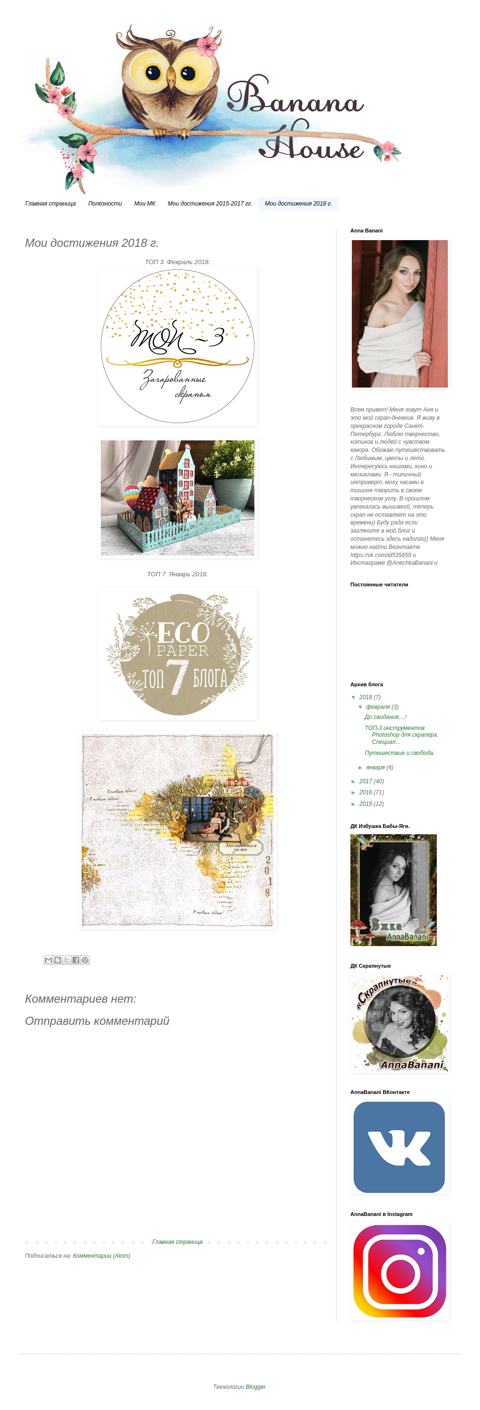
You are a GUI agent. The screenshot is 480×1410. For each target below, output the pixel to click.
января (376, 767)
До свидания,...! (386, 717)
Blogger (255, 1387)
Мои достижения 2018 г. (298, 203)
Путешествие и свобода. (400, 753)
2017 (367, 781)
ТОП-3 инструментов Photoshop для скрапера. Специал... (402, 735)
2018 (367, 697)
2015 (367, 804)
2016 (367, 792)
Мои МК (145, 203)
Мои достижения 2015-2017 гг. (210, 203)
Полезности (105, 203)
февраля (379, 707)
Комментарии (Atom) (101, 1255)
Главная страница (50, 203)
